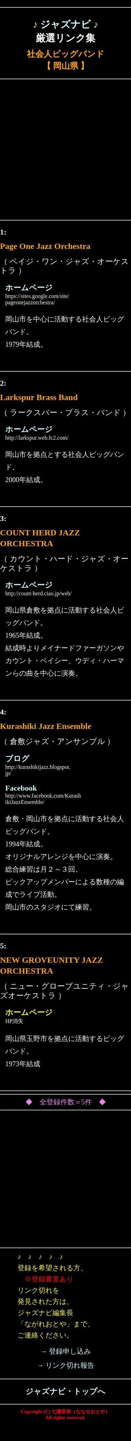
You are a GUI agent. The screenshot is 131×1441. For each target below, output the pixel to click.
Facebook (21, 788)
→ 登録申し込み (65, 1351)
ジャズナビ (65, 24)
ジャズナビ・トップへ (65, 1391)
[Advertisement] (65, 151)
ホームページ (29, 287)
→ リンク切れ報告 (65, 1365)
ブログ (17, 758)
